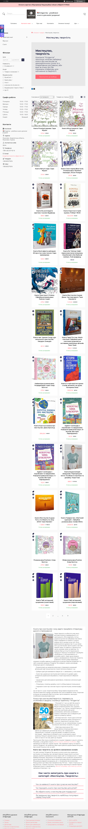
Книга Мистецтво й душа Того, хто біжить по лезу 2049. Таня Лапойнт (44, 520)
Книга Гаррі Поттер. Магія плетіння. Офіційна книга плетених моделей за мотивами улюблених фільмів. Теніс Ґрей (72, 341)
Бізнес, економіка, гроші (55, 822)
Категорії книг (8, 37)
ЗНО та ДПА (73, 820)
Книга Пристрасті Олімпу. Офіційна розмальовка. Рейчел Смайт (44, 297)
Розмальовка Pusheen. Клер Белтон (45, 561)
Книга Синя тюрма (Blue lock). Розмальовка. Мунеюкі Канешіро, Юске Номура (72, 170)
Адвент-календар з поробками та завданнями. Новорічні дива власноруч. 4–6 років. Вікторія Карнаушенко (44, 476)
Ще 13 (6, 90)
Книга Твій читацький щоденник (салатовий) (45, 601)
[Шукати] (4, 14)
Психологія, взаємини (54, 820)
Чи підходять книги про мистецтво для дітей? (56, 788)
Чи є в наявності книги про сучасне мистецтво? (57, 784)
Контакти (50, 23)
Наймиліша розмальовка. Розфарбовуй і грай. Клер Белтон (44, 385)
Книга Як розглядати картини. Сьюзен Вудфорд (44, 212)
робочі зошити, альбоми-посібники (65, 742)
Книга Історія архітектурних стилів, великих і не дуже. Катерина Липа (72, 385)
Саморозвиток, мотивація (55, 824)
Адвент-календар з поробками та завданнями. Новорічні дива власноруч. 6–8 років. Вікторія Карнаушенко (72, 429)
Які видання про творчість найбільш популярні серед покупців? (57, 796)
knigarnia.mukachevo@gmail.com (13, 156)
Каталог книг (26, 23)
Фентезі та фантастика (11, 827)
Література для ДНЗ (75, 826)
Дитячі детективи (31, 822)
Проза (6, 822)
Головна (14, 23)
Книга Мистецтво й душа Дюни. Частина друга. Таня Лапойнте (72, 297)
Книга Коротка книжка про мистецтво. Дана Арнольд (44, 427)
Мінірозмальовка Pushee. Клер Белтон (72, 561)
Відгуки (5, 41)
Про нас (39, 23)
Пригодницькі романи (33, 820)
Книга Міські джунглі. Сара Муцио (72, 129)
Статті (5, 44)
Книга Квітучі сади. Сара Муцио (44, 170)
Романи (6, 820)
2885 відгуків (69, 1)
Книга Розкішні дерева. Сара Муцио (44, 129)
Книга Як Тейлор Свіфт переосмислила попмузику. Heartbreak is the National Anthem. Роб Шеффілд (72, 254)
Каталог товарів (39, 33)
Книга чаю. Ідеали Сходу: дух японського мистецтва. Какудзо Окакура (44, 339)
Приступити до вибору (48, 77)
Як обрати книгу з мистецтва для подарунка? (56, 792)
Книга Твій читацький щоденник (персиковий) (72, 601)
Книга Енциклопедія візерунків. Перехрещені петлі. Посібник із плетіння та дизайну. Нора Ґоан (72, 475)
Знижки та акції (64, 23)
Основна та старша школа (75, 823)
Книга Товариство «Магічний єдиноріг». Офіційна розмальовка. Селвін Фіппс (72, 520)
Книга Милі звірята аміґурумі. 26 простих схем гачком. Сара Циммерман (44, 253)
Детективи (7, 824)
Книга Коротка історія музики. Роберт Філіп (72, 212)
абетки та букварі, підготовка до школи (68, 766)
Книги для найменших (33, 824)
